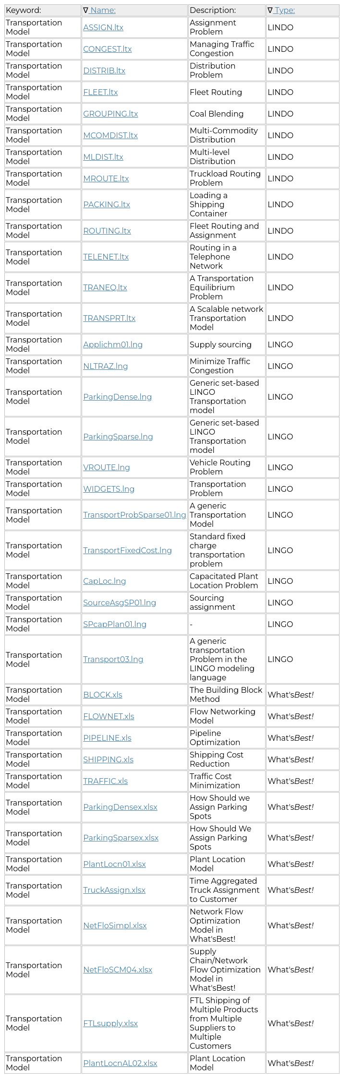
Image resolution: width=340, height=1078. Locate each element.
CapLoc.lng (104, 581)
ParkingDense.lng (117, 397)
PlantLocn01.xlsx (114, 864)
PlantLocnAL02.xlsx (120, 1063)
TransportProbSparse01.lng (134, 515)
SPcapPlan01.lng (114, 624)
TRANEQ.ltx (105, 287)
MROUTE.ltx (106, 178)
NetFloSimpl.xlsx (114, 925)
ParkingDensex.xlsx (120, 807)
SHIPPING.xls (108, 759)
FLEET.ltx (100, 92)
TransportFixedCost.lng (127, 550)
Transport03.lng (113, 659)
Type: (284, 10)
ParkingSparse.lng (118, 436)
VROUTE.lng (106, 467)
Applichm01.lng (113, 344)
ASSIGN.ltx (103, 27)
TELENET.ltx (106, 256)
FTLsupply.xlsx (110, 1023)
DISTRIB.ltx (104, 70)
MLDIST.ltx (103, 157)
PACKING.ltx (106, 204)
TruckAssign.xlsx (114, 890)
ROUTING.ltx (107, 231)
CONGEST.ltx (107, 49)
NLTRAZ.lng (105, 366)
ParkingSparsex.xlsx (120, 837)
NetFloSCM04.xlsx (117, 969)
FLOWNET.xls (108, 716)
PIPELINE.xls (107, 738)
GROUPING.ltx (110, 113)
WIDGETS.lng (108, 489)
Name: (102, 10)
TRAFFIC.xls (105, 781)
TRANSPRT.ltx (109, 318)
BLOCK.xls (102, 694)
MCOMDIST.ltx (110, 135)
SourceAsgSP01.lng (119, 602)
